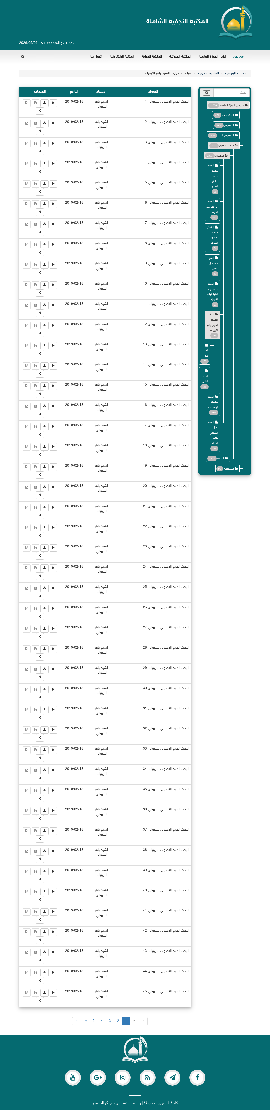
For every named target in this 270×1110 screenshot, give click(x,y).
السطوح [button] (229, 125)
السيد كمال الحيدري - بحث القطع (213, 433)
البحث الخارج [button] (226, 145)
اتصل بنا (96, 57)
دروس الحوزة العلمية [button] (232, 105)
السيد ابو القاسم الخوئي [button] (212, 207)
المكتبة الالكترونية (122, 57)
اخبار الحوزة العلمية (212, 57)
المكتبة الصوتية (180, 57)
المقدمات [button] (228, 115)
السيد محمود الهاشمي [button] (213, 402)
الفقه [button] (220, 458)
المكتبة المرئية (152, 57)
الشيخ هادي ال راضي (212, 263)
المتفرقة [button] (229, 469)
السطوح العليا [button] (226, 135)
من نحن (238, 57)
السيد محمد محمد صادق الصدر (213, 176)
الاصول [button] (219, 156)
